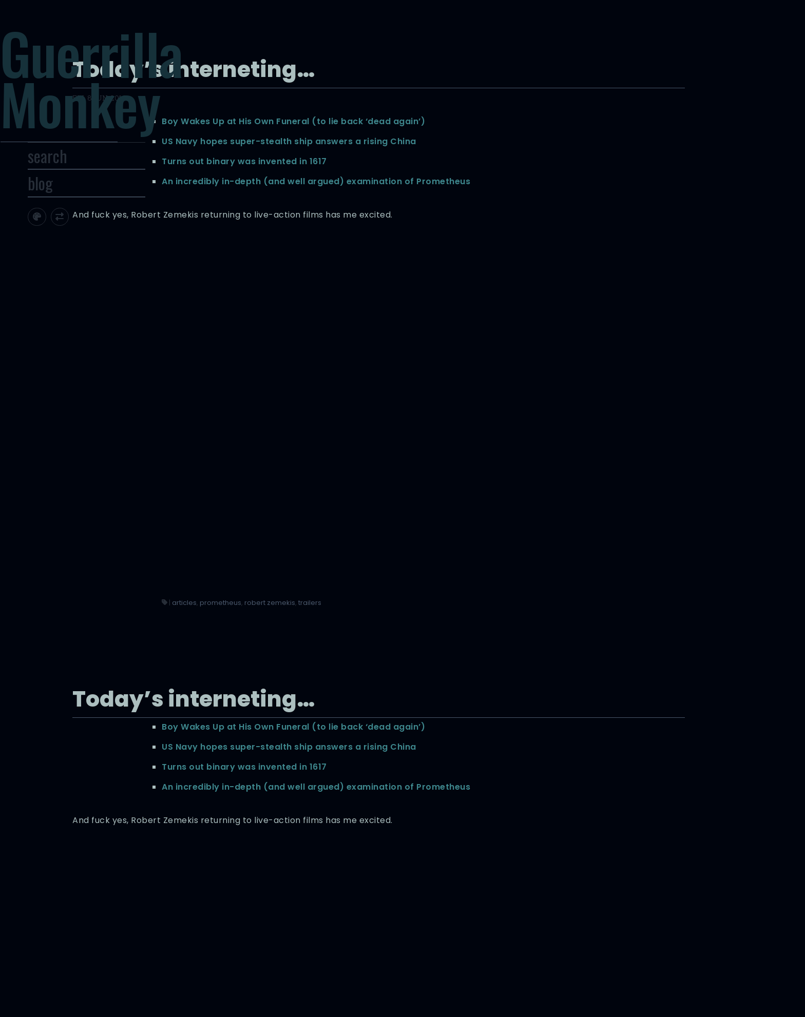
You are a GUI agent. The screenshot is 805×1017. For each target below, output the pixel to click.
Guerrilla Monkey (136, 91)
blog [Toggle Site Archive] (85, 211)
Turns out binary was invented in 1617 (507, 160)
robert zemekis (533, 457)
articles (447, 457)
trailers (573, 457)
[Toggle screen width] (104, 245)
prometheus (484, 457)
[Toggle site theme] (81, 245)
